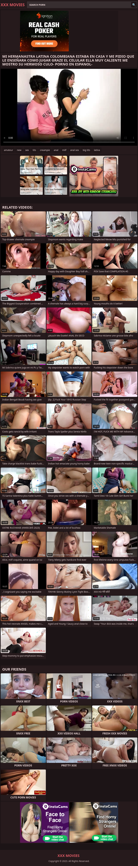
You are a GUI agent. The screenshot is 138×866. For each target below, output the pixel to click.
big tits (86, 150)
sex (27, 150)
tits (34, 150)
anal (56, 150)
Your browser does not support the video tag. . (69, 107)
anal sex (74, 150)
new (19, 150)
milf (64, 150)
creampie (45, 150)
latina (97, 150)
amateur (8, 150)
